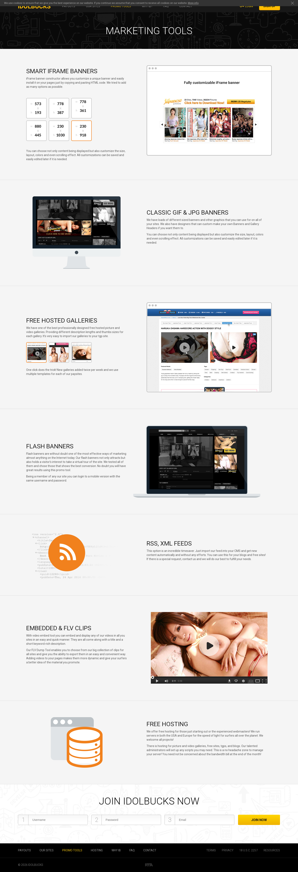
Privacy (228, 850)
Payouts (68, 6)
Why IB (116, 850)
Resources (272, 850)
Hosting (97, 850)
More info (193, 3)
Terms (211, 850)
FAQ (166, 6)
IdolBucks (35, 864)
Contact (185, 6)
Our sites (93, 6)
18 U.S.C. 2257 (248, 850)
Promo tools (121, 6)
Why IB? (147, 6)
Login (249, 6)
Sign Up (269, 6)
